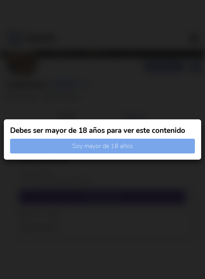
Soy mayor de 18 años (102, 146)
